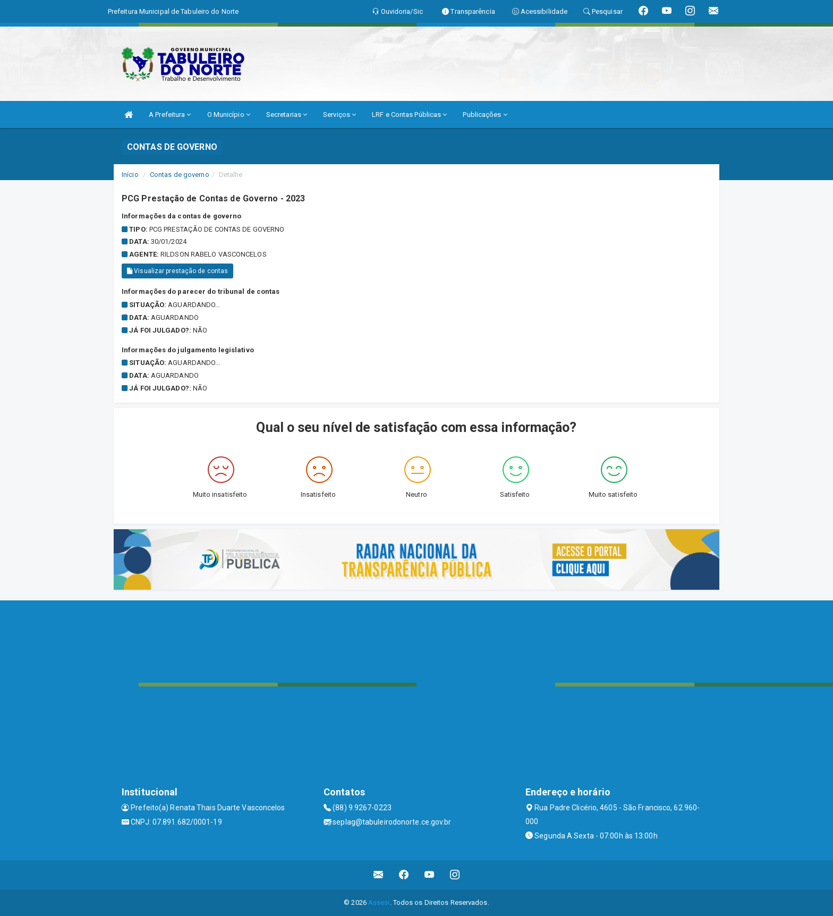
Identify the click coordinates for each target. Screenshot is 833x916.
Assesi (379, 902)
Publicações (485, 114)
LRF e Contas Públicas (409, 114)
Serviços (339, 114)
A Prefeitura (170, 114)
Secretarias (286, 114)
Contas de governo (179, 175)
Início (130, 175)
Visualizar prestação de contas (177, 271)
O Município (228, 114)
